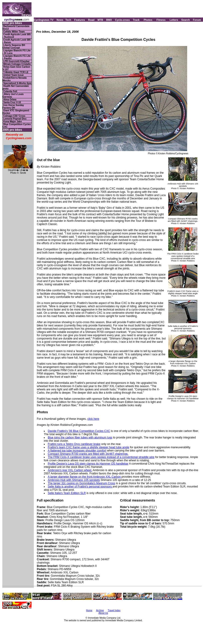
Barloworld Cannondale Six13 (16, 27)
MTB (100, 19)
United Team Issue (13, 75)
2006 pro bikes (12, 23)
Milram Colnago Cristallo (17, 64)
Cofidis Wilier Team (14, 31)
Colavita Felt (10, 91)
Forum (197, 19)
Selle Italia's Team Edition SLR (67, 493)
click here (93, 418)
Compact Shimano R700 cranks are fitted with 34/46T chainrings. (88, 454)
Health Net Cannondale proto (16, 87)
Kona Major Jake (12, 121)
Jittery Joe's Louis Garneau (13, 95)
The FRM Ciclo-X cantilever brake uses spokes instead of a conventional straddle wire (101, 457)
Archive (100, 610)
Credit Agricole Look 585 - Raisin (17, 41)
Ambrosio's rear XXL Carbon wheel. (70, 470)
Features (79, 19)
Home (89, 610)
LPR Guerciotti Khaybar (16, 61)
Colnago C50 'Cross (14, 116)
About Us (103, 613)
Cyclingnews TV (43, 19)
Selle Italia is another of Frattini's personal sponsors (80, 486)
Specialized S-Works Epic (17, 83)
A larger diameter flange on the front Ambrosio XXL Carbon (84, 476)
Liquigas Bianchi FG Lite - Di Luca (17, 51)
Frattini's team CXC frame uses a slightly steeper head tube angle (88, 447)
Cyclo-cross (122, 19)
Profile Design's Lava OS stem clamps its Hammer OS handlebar (88, 463)
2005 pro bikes (12, 129)
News (60, 19)
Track (136, 19)
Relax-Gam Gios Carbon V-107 (16, 68)
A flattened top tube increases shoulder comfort (77, 450)
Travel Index (114, 610)
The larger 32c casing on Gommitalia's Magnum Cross (81, 483)
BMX (109, 19)
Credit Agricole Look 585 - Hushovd (17, 35)
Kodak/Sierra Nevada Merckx (15, 79)
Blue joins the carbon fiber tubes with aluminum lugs (80, 437)
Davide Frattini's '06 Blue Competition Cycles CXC (79, 431)
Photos (148, 19)
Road (91, 19)
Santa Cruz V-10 (12, 102)
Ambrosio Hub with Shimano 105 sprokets (74, 480)
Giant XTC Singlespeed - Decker (16, 111)
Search (185, 19)
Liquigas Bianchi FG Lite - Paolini (17, 57)
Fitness (160, 19)
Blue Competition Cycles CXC (17, 125)
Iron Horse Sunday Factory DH (13, 106)
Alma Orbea (9, 99)
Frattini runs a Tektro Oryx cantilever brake (74, 444)
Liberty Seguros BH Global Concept (14, 46)
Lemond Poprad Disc (15, 118)
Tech (68, 19)
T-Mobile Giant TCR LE (15, 72)
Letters (174, 19)
